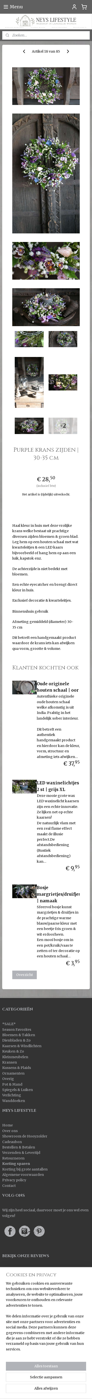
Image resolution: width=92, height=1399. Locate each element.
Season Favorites (16, 1029)
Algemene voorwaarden (23, 1174)
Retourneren (13, 1158)
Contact (9, 1185)
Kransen (9, 1062)
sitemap (25, 1382)
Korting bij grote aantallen (25, 1169)
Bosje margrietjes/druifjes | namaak (59, 894)
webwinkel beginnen (54, 1382)
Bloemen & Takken (19, 1035)
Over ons (10, 1131)
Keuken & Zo (13, 1051)
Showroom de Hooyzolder (24, 1136)
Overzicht (24, 975)
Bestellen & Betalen (18, 1147)
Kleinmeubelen (15, 1057)
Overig (8, 1079)
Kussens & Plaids (16, 1068)
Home (7, 1125)
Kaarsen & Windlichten (21, 1046)
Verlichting (11, 1095)
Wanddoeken (13, 1101)
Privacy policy (14, 1180)
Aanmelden (16, 1352)
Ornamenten (13, 1073)
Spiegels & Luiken (17, 1090)
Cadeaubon (12, 1142)
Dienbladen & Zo (16, 1040)
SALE (8, 1024)
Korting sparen (16, 1163)
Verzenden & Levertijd (21, 1152)
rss (35, 1382)
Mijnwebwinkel (46, 1390)
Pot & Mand (12, 1084)
